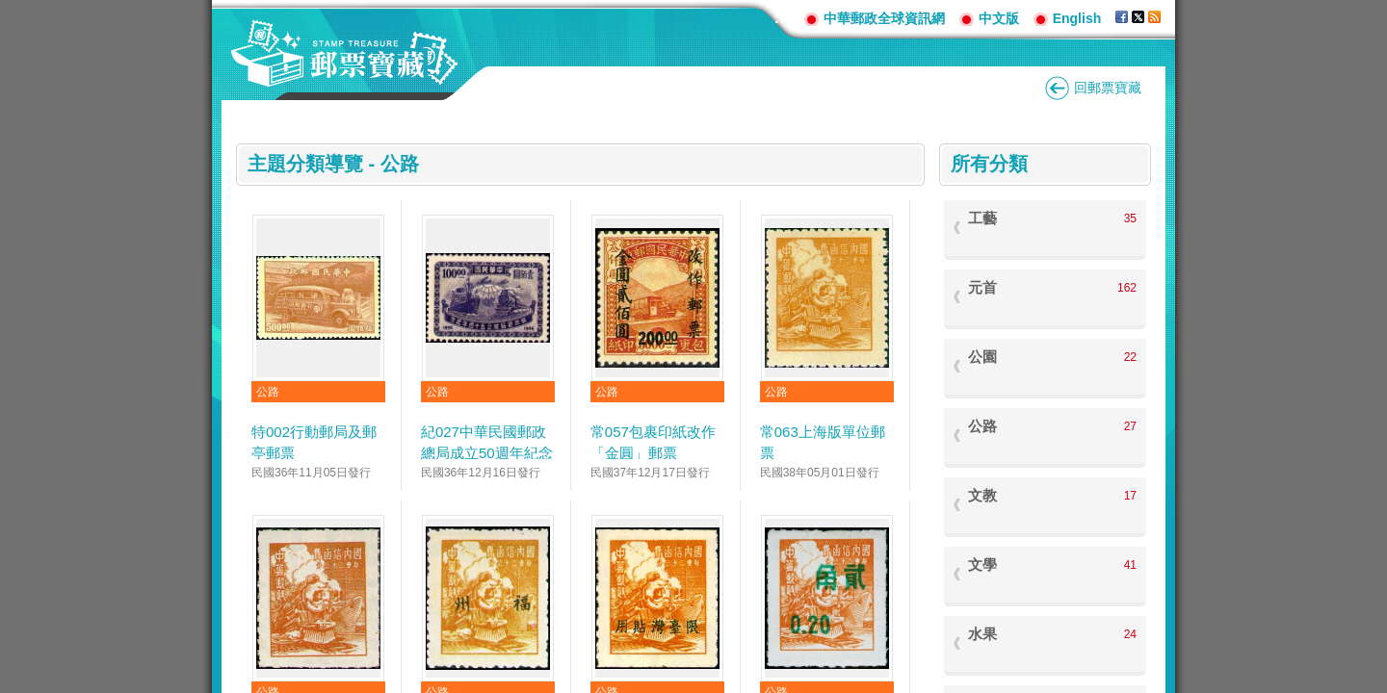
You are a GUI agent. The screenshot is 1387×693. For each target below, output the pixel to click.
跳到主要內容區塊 (10, 10)
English (1077, 18)
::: (782, 18)
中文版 (999, 18)
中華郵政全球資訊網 (884, 18)
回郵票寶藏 (1107, 87)
